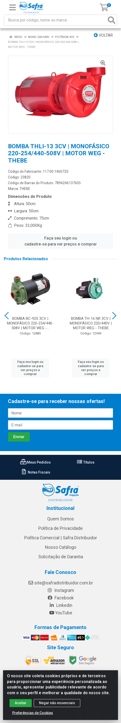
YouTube (60, 612)
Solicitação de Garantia (60, 556)
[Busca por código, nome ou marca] (55, 20)
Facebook (60, 597)
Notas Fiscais (35, 472)
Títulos (85, 462)
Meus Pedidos (35, 462)
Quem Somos (60, 518)
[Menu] (12, 7)
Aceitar (20, 706)
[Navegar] (7, 315)
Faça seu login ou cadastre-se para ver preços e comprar (60, 241)
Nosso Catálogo (60, 547)
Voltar (103, 35)
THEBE (25, 189)
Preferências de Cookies (32, 716)
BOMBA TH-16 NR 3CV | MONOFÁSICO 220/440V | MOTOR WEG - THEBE (91, 323)
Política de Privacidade (60, 528)
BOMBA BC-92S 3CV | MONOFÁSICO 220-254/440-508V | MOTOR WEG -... (30, 323)
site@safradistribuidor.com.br (60, 582)
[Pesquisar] (111, 20)
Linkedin (60, 605)
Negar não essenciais (57, 706)
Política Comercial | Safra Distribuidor (60, 537)
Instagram (60, 590)
